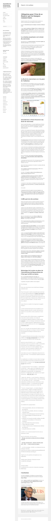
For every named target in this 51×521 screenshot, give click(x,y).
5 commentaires (33, 512)
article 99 (23, 320)
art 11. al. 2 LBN (40, 279)
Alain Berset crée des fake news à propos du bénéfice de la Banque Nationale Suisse (7, 39)
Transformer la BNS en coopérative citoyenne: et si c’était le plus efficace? (7, 78)
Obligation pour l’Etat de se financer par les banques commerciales (32, 16)
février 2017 (5, 109)
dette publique (42, 510)
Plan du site (4, 18)
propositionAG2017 (6, 67)
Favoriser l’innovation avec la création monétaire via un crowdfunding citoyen (7, 42)
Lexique (4, 17)
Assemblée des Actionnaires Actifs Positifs (7, 5)
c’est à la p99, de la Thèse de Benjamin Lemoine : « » (32, 156)
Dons (3, 20)
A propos (4, 12)
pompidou (36, 511)
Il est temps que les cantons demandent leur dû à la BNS (7, 33)
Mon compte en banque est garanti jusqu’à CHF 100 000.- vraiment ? (7, 45)
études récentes (25, 139)
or (34, 511)
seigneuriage (23, 512)
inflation (25, 511)
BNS (3, 63)
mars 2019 (4, 98)
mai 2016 (4, 110)
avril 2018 (4, 100)
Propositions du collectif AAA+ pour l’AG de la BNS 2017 (7, 82)
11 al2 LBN (27, 475)
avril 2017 (4, 107)
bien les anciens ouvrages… (34, 444)
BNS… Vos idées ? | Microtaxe (7, 76)
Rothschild (39, 511)
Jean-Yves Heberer (29, 143)
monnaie (4, 64)
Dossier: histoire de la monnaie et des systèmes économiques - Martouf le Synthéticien (6, 90)
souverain (26, 512)
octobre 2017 (5, 103)
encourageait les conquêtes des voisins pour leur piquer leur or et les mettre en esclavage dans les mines (33, 54)
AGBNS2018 (4, 60)
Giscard (22, 511)
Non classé (4, 66)
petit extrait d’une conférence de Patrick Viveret (33, 220)
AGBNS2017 (4, 58)
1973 (38, 510)
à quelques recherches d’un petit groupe (30, 168)
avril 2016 (4, 112)
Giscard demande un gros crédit (35, 264)
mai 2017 (4, 106)
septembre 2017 (5, 104)
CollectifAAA (29, 510)
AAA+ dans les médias (6, 15)
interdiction (27, 511)
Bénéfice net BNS (5, 61)
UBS (28, 512)
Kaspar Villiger (32, 511)
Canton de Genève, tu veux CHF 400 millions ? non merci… (7, 35)
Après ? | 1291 (5, 73)
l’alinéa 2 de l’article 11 (39, 293)
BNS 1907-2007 (30, 374)
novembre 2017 (5, 101)
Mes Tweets (4, 53)
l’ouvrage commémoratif (32, 337)
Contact (4, 21)
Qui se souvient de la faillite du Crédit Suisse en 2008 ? (7, 92)
